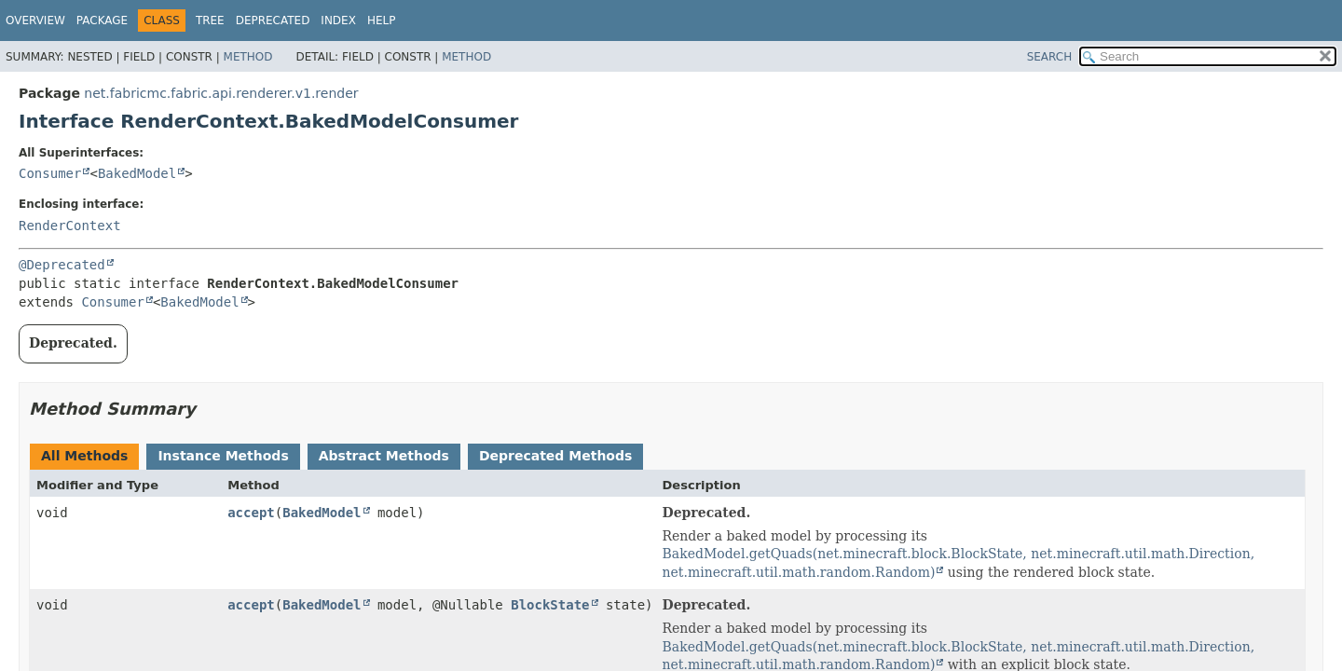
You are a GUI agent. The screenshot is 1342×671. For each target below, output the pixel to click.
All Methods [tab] (84, 455)
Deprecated (273, 20)
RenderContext (70, 225)
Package (102, 20)
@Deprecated (62, 264)
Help (381, 20)
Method (248, 56)
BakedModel (137, 173)
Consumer (50, 173)
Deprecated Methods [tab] (555, 455)
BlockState (550, 604)
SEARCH (1050, 56)
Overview (35, 20)
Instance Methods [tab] (222, 455)
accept (251, 512)
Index (338, 20)
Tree (210, 20)
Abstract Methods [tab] (384, 455)
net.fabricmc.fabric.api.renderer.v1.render (221, 93)
